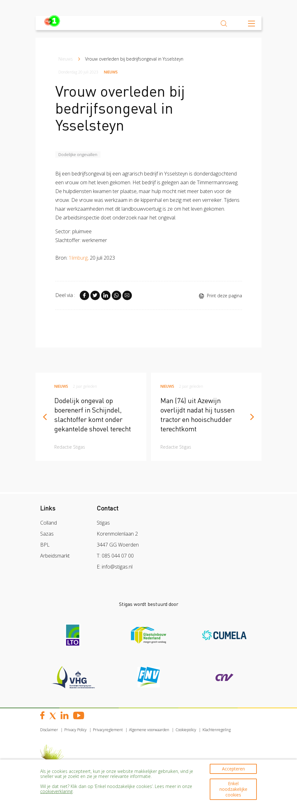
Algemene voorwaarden (149, 729)
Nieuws (65, 59)
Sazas (47, 533)
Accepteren (233, 768)
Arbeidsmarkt (55, 555)
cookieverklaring (56, 791)
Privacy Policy (75, 729)
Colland (48, 522)
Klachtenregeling (216, 729)
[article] (90, 417)
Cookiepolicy (186, 729)
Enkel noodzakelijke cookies (233, 788)
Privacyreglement (108, 729)
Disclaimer (49, 729)
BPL (45, 544)
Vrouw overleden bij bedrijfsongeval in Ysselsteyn (134, 59)
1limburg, (79, 257)
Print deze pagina (220, 296)
